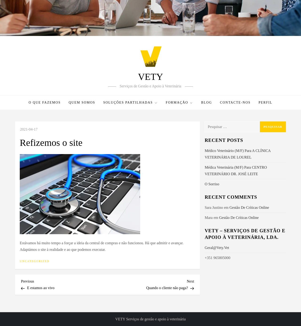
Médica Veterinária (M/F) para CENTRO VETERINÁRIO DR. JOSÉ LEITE (236, 170)
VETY (150, 76)
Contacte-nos (235, 102)
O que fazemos (45, 102)
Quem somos (82, 102)
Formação (179, 103)
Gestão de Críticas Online (249, 208)
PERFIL (266, 102)
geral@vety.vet (217, 248)
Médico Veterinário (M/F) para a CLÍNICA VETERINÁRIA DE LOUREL (237, 154)
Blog (206, 102)
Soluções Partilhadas (130, 103)
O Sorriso (212, 184)
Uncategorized (34, 261)
